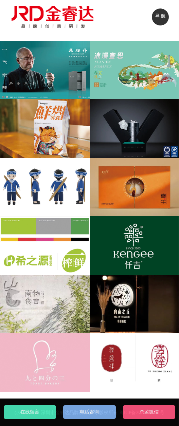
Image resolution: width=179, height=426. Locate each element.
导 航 (160, 15)
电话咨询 (89, 411)
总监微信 (149, 411)
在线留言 (29, 411)
